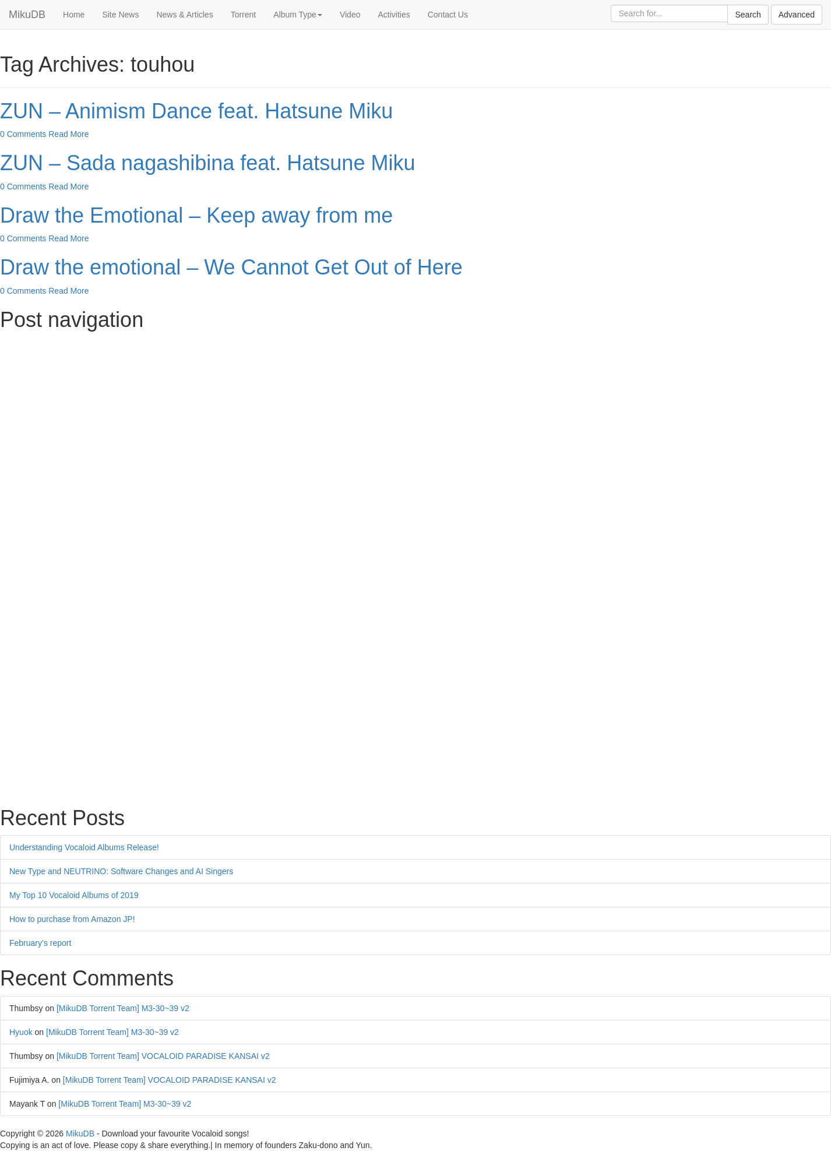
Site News (120, 14)
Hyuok (21, 1032)
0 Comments (23, 134)
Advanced (797, 14)
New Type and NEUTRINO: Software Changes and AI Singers (121, 871)
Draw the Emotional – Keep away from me (196, 215)
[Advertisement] (349, 419)
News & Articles (184, 14)
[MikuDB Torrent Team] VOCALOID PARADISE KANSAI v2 (163, 1056)
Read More (68, 134)
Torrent (243, 14)
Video (350, 14)
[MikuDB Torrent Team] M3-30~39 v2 (123, 1008)
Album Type (297, 14)
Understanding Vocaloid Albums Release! (84, 847)
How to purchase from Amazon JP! (72, 919)
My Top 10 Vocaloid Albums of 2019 (74, 895)
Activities (394, 14)
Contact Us (448, 14)
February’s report (40, 943)
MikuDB (27, 14)
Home (73, 14)
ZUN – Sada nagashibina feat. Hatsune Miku (207, 163)
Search (747, 14)
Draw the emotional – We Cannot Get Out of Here (231, 267)
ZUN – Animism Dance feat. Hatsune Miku (196, 111)
